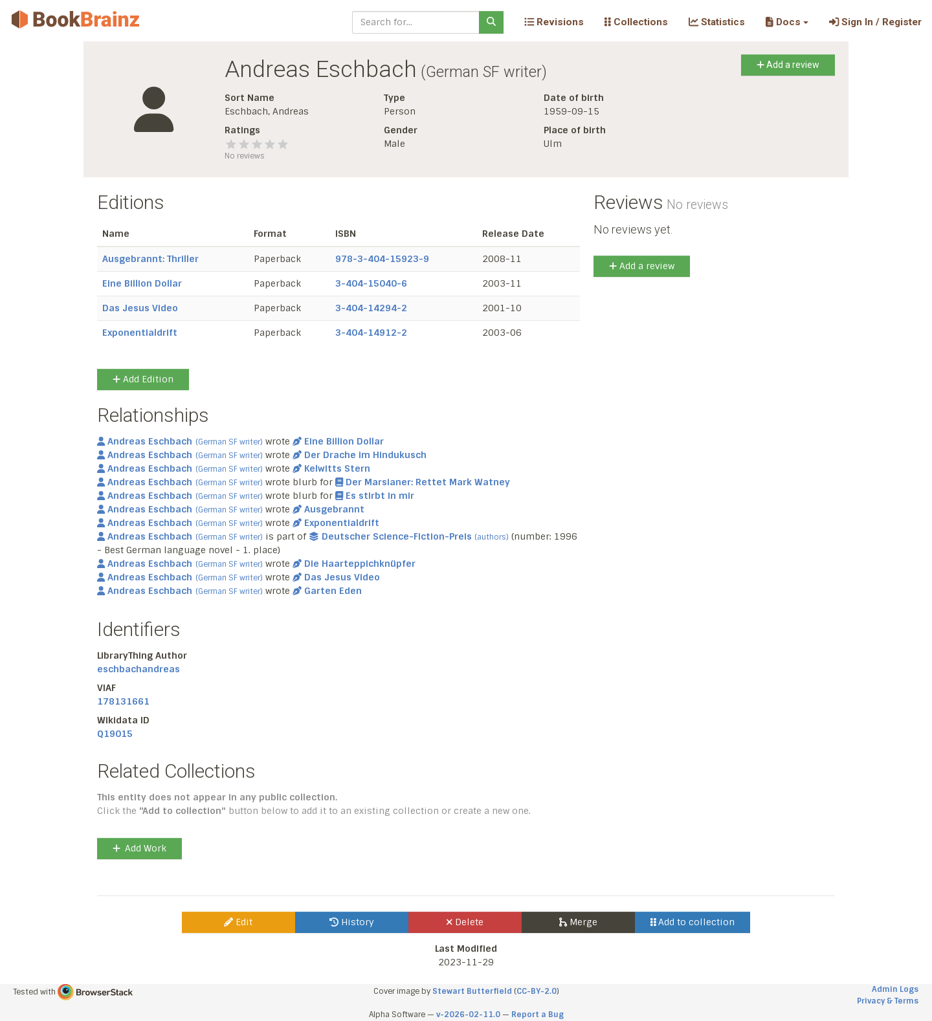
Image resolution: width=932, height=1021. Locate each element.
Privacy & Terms (887, 1001)
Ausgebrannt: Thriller (150, 259)
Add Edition (143, 379)
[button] (786, 22)
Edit (238, 922)
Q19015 (115, 734)
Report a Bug (537, 1014)
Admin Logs (895, 989)
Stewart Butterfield (472, 991)
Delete (465, 922)
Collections (636, 22)
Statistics (717, 22)
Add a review (788, 65)
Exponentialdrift (139, 332)
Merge (578, 922)
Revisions (554, 22)
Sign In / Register (875, 22)
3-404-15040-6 (371, 283)
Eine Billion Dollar (142, 283)
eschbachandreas (138, 669)
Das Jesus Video (140, 308)
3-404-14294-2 (371, 308)
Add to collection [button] (692, 922)
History (351, 922)
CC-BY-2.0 (536, 991)
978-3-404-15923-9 (382, 259)
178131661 (123, 701)
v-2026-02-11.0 (468, 1014)
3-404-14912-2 (371, 332)
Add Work (139, 848)
